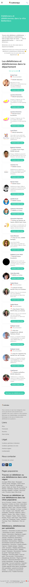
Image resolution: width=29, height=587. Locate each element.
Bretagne (13, 484)
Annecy (24, 502)
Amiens (14, 502)
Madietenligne (16, 581)
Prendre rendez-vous (17, 90)
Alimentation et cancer (9, 532)
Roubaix (4, 517)
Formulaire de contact (8, 460)
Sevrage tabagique (19, 561)
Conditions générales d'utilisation (11, 443)
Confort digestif (18, 539)
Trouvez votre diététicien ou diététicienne (13, 35)
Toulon (18, 519)
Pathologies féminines (14, 553)
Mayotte (16, 489)
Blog (3, 426)
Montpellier (5, 512)
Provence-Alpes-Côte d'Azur (13, 492)
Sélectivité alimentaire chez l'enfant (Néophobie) (12, 560)
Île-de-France (21, 487)
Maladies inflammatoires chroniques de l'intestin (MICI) (14, 548)
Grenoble (12, 509)
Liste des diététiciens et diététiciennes (12, 37)
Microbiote (10, 551)
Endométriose (6, 544)
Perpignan (8, 516)
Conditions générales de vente (10, 446)
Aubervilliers (23, 504)
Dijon (7, 509)
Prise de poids (10, 556)
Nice (14, 514)
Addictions (5, 531)
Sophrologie (5, 563)
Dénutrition (5, 541)
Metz (22, 511)
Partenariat (5, 429)
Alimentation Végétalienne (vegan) (16, 534)
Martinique (10, 489)
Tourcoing (4, 521)
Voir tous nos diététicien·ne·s (14, 393)
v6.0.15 (21, 582)
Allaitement (20, 536)
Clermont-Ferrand (21, 507)
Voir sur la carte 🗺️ (14, 71)
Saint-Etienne (22, 517)
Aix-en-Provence (6, 502)
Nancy (23, 512)
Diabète (20, 541)
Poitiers (14, 516)
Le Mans (24, 509)
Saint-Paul (5, 519)
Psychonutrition (19, 556)
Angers (19, 502)
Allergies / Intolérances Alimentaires (11, 537)
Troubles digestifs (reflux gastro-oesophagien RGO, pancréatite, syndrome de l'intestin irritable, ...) (14, 568)
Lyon (13, 511)
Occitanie (15, 490)
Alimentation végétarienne (9, 536)
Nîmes (18, 514)
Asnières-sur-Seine (14, 504)
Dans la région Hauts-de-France (10, 39)
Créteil (3, 509)
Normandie (22, 489)
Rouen (9, 517)
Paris (3, 516)
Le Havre (18, 509)
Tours (9, 521)
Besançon (10, 506)
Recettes (4, 431)
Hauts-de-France (11, 487)
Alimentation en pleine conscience (18, 531)
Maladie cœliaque (12, 546)
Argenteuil (5, 504)
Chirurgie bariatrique (7, 539)
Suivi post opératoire (15, 563)
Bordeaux (16, 506)
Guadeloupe (19, 485)
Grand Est (12, 485)
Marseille (17, 511)
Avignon (5, 506)
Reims (19, 516)
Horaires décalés (21, 544)
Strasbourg (12, 519)
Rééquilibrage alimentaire (9, 558)
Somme (11, 47)
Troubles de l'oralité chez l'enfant (16, 565)
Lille (4, 511)
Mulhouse (17, 512)
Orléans (23, 514)
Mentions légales (6, 448)
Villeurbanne (15, 521)
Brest (10, 507)
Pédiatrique (5, 554)
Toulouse (23, 519)
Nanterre (4, 514)
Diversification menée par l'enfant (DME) (13, 543)
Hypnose (4, 546)
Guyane (4, 487)
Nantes (10, 514)
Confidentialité (6, 451)
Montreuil (11, 512)
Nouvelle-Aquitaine (7, 490)
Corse (7, 485)
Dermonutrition (13, 541)
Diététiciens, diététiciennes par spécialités (13, 527)
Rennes (24, 516)
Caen (14, 507)
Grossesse (13, 544)
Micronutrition (17, 551)
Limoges (8, 511)
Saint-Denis (15, 517)
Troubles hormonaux (17, 571)
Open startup (5, 434)
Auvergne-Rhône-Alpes (8, 482)
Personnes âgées (14, 554)
